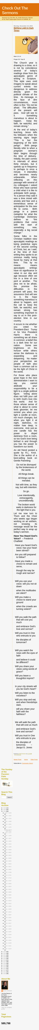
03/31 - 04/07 (8, 914)
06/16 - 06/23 (8, 886)
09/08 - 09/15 (8, 855)
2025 (4, 809)
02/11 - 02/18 (8, 934)
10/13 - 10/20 (8, 841)
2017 (4, 961)
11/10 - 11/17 (8, 832)
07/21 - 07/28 (8, 872)
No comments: (18, 755)
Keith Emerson (7, 991)
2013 (4, 968)
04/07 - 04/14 (8, 912)
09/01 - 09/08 (8, 858)
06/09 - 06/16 (8, 889)
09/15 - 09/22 (8, 852)
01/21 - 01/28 (8, 943)
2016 (4, 963)
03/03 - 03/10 (8, 926)
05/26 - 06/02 (8, 895)
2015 (4, 965)
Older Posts (34, 759)
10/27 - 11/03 (8, 835)
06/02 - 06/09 (8, 892)
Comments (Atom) (27, 763)
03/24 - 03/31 (8, 917)
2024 (4, 811)
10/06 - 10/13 (8, 844)
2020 (4, 956)
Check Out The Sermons (15, 10)
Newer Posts (17, 759)
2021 (4, 955)
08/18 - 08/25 (8, 861)
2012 (4, 970)
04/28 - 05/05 (8, 906)
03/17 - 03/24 (8, 920)
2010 (4, 973)
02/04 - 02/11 (8, 937)
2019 (4, 958)
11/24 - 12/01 (8, 824)
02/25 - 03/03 (8, 929)
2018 (4, 960)
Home (26, 759)
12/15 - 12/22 (8, 815)
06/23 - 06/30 (8, 883)
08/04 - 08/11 (8, 866)
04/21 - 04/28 (8, 909)
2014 (4, 966)
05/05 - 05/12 (8, 903)
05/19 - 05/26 (8, 897)
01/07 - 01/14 (8, 948)
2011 (4, 972)
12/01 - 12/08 (8, 821)
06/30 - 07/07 (8, 880)
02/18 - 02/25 (8, 931)
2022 (4, 953)
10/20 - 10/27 (8, 838)
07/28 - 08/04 (8, 869)
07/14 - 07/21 (8, 875)
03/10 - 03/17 (8, 923)
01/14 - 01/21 (8, 946)
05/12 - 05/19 (8, 900)
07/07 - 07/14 (8, 878)
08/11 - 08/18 (8, 863)
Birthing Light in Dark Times (8, 830)
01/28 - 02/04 (8, 940)
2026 (4, 808)
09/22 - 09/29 (8, 849)
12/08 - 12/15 (8, 818)
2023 (4, 951)
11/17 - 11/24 (8, 827)
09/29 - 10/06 (8, 846)
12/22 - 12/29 (8, 813)
